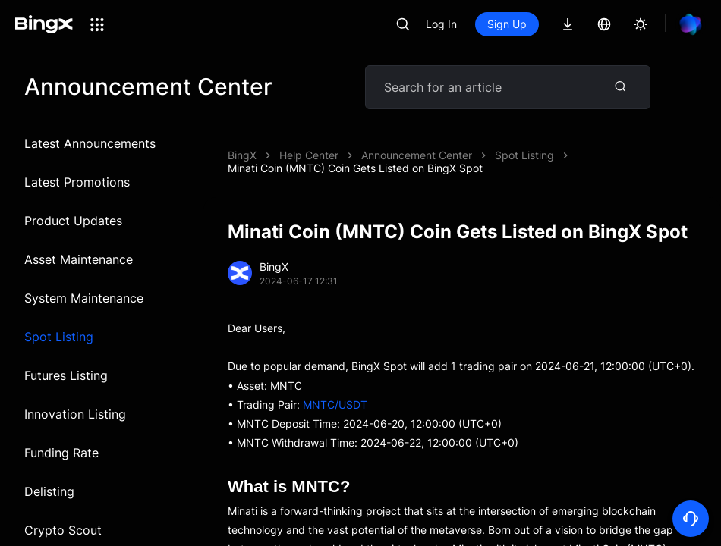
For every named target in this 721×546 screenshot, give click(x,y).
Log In (441, 23)
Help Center (308, 155)
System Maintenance (83, 298)
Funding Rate (61, 452)
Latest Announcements (90, 143)
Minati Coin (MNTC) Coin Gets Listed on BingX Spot (355, 168)
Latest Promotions (77, 182)
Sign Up (507, 23)
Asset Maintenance (78, 259)
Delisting (49, 491)
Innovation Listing (75, 414)
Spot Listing (58, 336)
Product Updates (73, 220)
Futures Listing (66, 375)
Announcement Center (416, 155)
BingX (242, 155)
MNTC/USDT (335, 404)
